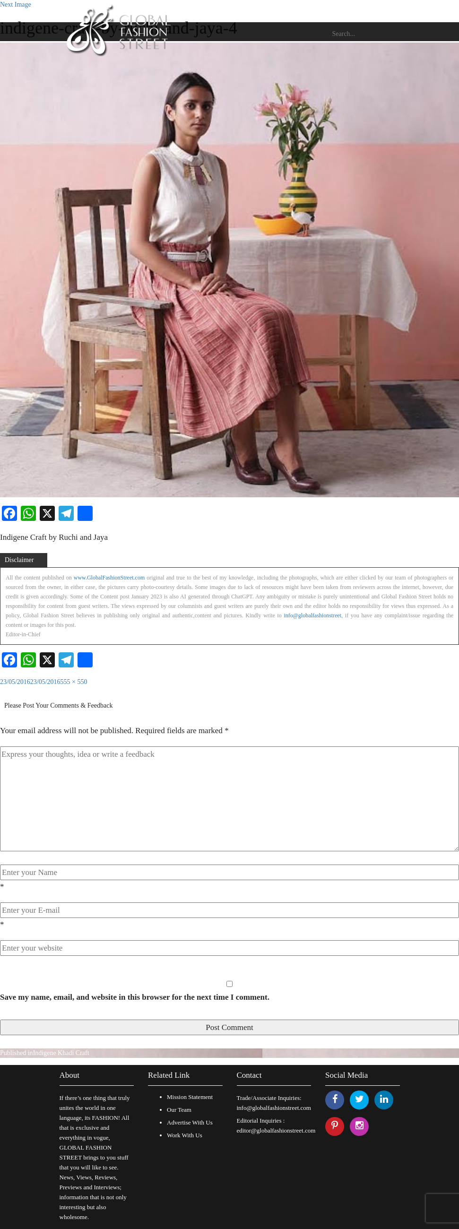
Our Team (179, 1109)
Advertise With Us (190, 1122)
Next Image (15, 4)
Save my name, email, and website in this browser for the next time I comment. (134, 997)
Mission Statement (190, 1096)
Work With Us (184, 1135)
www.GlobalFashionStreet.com (109, 577)
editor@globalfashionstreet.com (276, 1130)
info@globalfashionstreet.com (274, 1107)
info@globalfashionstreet (312, 615)
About (70, 1075)
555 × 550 (74, 681)
